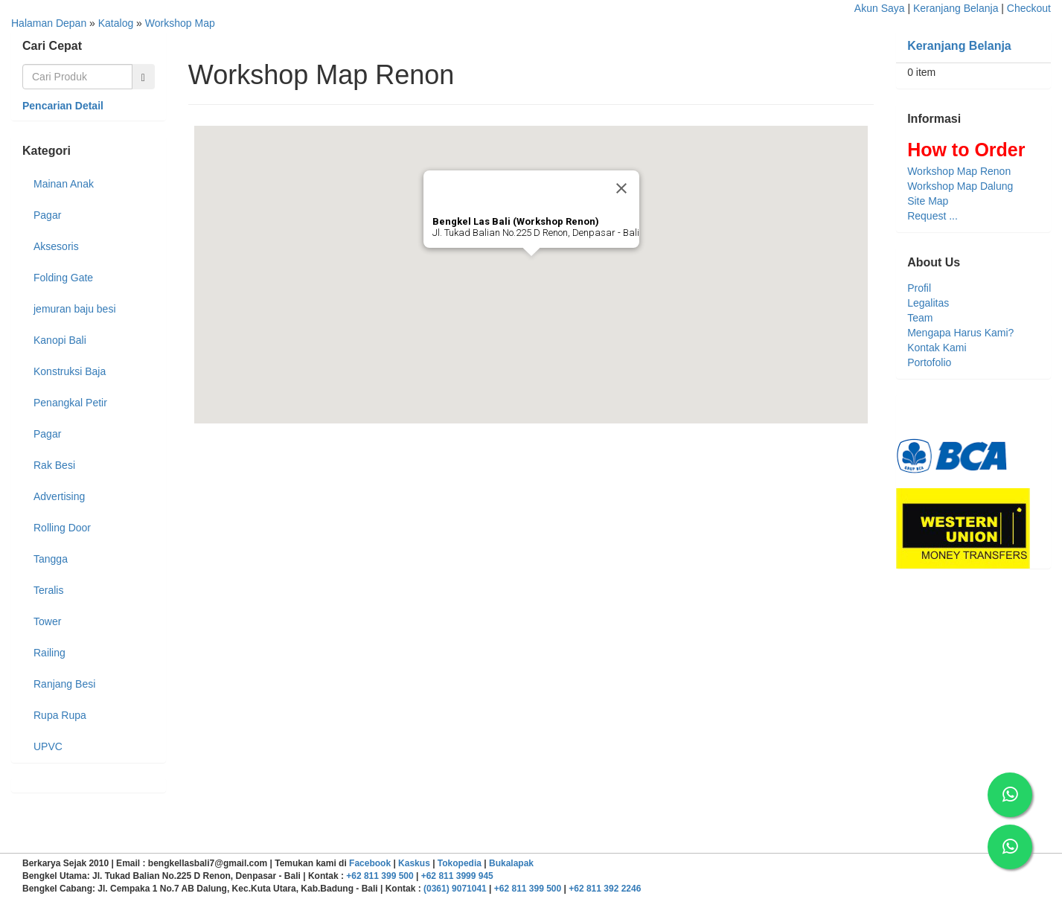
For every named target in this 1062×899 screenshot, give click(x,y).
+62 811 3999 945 (457, 876)
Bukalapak (511, 863)
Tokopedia (460, 863)
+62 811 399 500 (379, 876)
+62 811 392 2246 (605, 888)
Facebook (370, 863)
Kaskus (414, 863)
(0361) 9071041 (455, 888)
